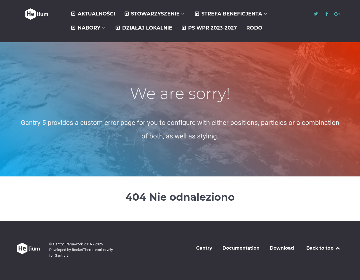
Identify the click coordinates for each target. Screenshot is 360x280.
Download (282, 248)
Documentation (241, 248)
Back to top (323, 248)
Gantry (204, 248)
